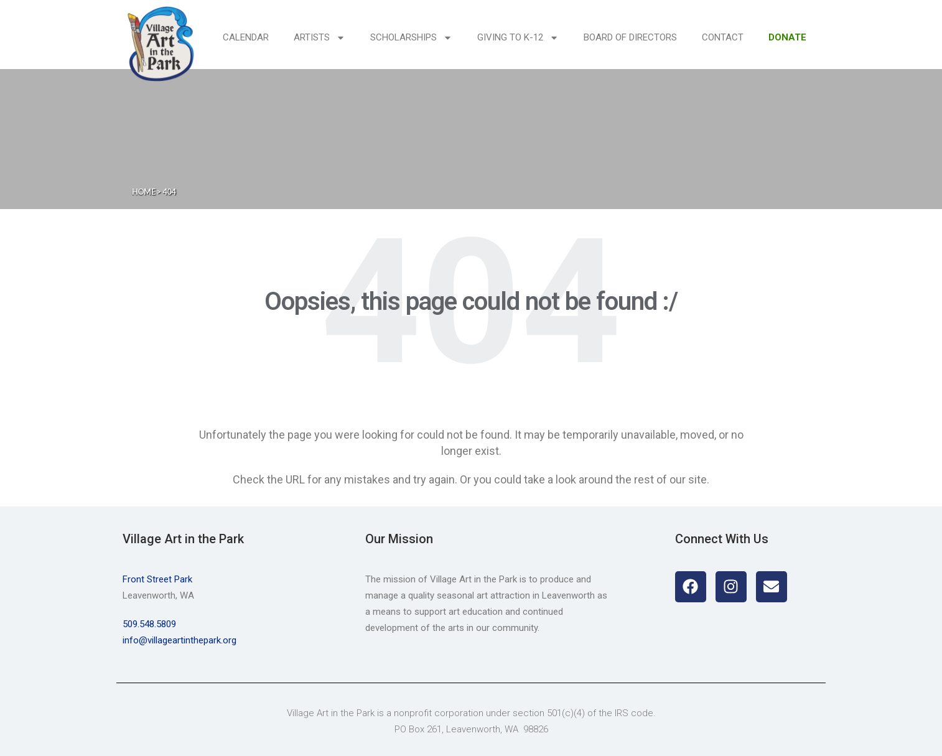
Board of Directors (630, 37)
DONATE (787, 37)
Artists (319, 38)
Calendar (246, 37)
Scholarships (411, 38)
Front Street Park (157, 579)
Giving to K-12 (518, 38)
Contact (723, 37)
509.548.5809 (149, 624)
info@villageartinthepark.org (179, 640)
